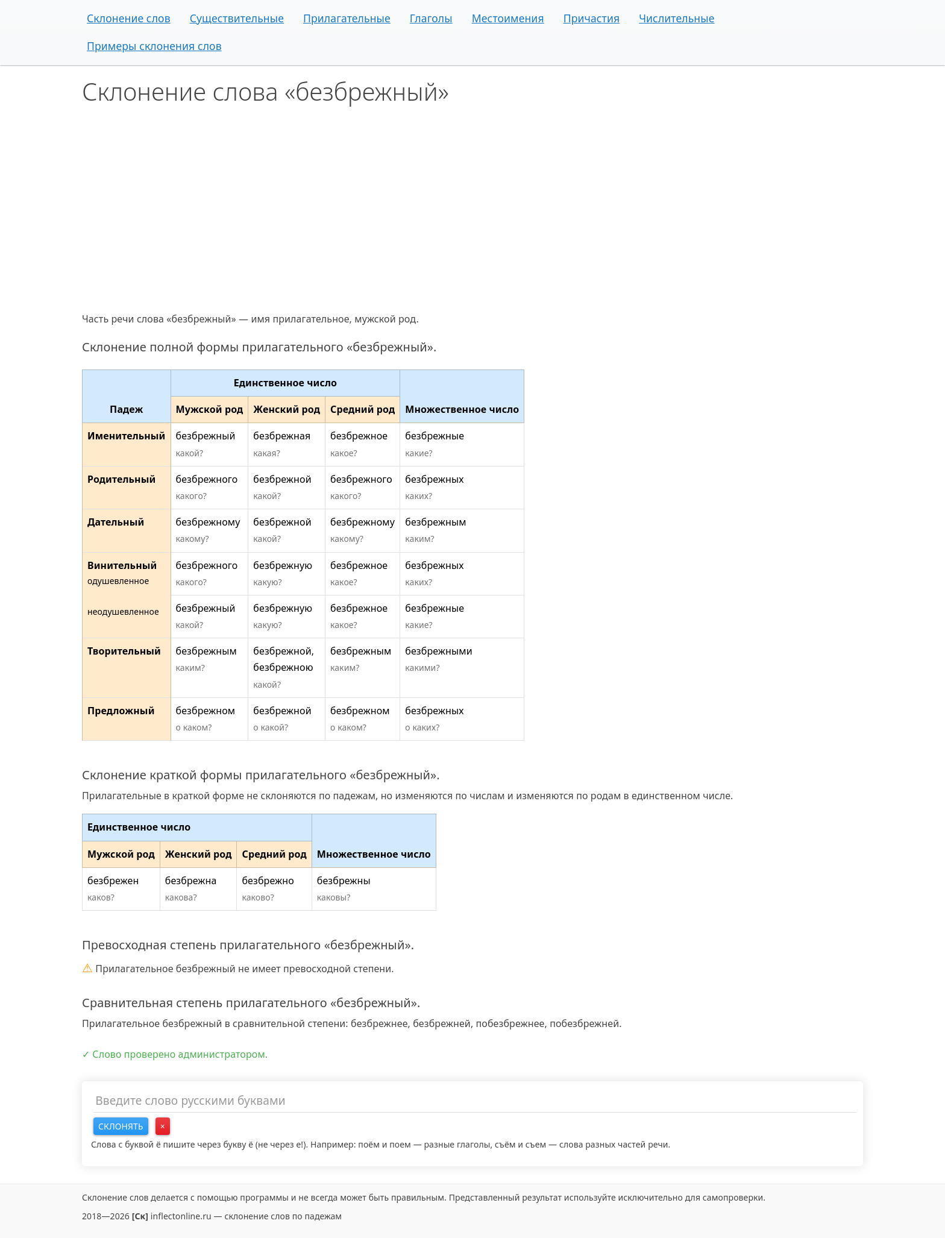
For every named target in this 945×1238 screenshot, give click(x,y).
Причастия (592, 18)
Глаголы (431, 18)
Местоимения (508, 18)
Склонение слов (129, 18)
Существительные (237, 18)
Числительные (676, 18)
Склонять (120, 1126)
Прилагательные (347, 18)
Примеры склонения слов (154, 46)
